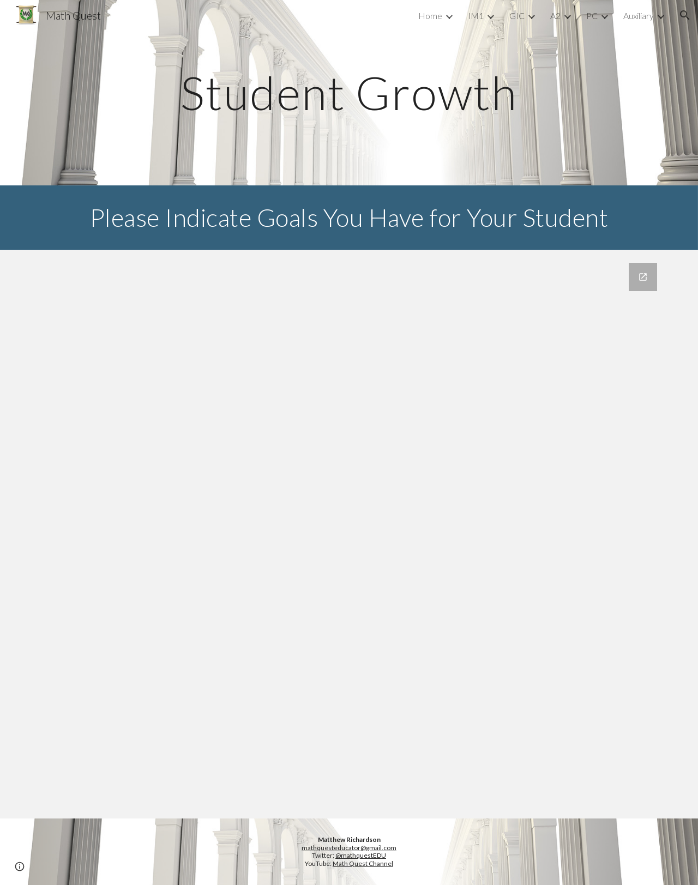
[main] (349, 92)
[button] (685, 15)
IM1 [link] (476, 15)
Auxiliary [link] (638, 15)
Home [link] (430, 15)
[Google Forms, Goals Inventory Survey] (349, 534)
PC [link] (592, 15)
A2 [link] (555, 15)
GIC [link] (517, 15)
